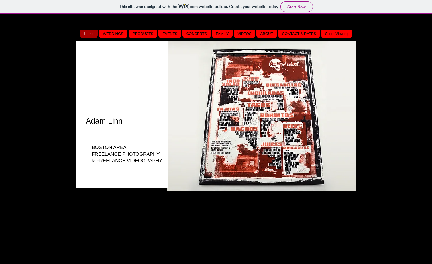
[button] (261, 116)
